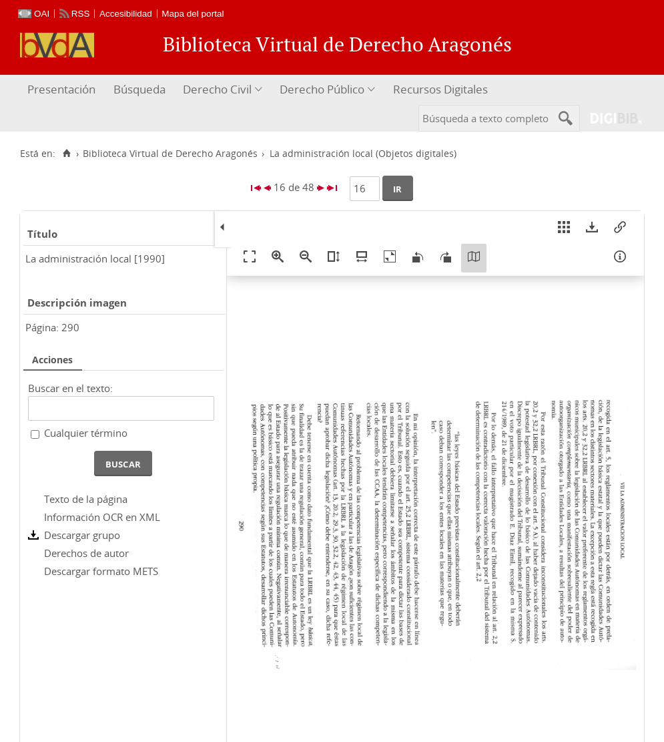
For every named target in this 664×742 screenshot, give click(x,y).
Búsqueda (139, 89)
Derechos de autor (86, 553)
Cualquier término (85, 432)
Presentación (61, 89)
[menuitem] (63, 90)
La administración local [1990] (95, 258)
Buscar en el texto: (70, 388)
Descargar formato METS (101, 571)
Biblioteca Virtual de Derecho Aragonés (170, 154)
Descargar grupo (82, 535)
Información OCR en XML (102, 517)
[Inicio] (66, 153)
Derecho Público (322, 89)
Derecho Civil (217, 89)
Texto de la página (85, 499)
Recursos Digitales (440, 89)
